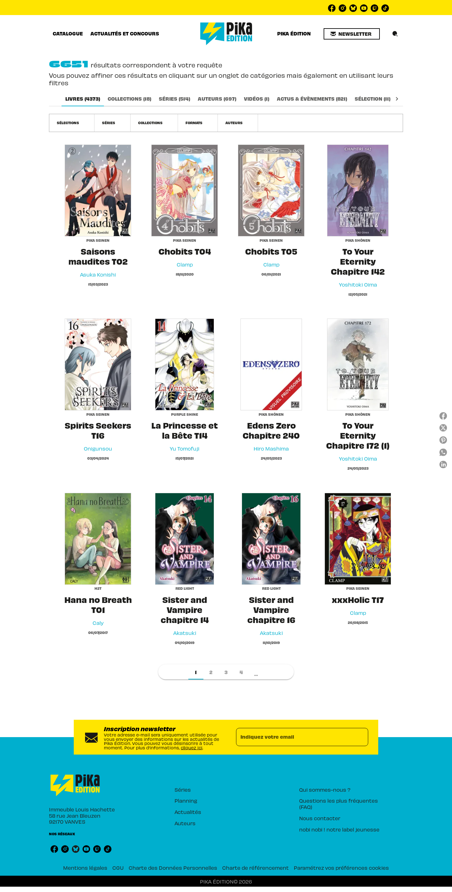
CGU (118, 867)
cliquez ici (191, 747)
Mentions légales (85, 867)
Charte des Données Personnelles (173, 867)
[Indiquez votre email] (294, 737)
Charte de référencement (255, 867)
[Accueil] (226, 34)
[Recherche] (395, 34)
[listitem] (331, 8)
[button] (352, 34)
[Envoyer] (360, 737)
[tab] (68, 33)
